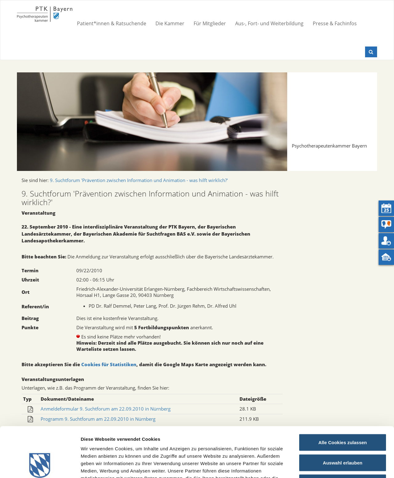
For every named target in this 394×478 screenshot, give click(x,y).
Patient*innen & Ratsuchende (111, 23)
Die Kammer (169, 23)
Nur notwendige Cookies (343, 437)
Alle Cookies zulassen (342, 397)
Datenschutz (260, 440)
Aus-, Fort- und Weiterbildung (269, 23)
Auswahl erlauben (342, 417)
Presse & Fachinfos (335, 23)
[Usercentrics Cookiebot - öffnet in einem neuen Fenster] (40, 466)
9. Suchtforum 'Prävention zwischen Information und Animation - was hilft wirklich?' (139, 180)
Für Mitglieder (210, 23)
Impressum (228, 440)
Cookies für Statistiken (108, 364)
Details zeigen (327, 465)
